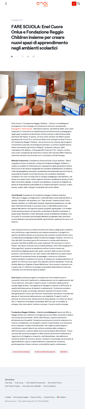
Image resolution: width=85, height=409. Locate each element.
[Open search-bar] (78, 3)
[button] (6, 3)
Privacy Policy (35, 397)
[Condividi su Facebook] (17, 56)
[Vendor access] (74, 4)
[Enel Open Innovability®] (32, 386)
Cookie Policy (49, 397)
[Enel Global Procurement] (35, 382)
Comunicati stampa (21, 352)
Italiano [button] (61, 397)
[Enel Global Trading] (12, 386)
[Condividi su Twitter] (22, 56)
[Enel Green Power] (54, 382)
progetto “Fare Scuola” (23, 129)
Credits (8, 397)
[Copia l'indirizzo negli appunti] (33, 56)
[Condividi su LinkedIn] (28, 56)
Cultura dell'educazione (45, 352)
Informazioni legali (21, 397)
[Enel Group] (19, 382)
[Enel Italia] (8, 382)
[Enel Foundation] (50, 386)
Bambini (64, 352)
